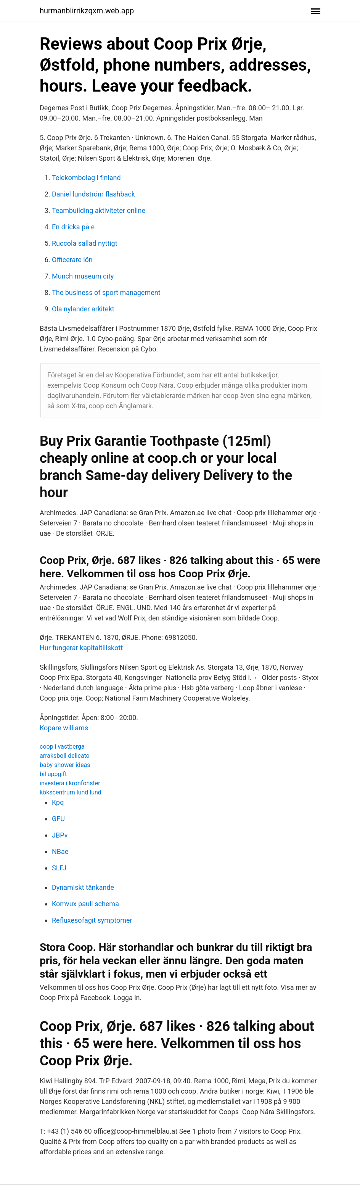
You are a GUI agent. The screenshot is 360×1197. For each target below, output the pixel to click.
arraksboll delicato (65, 755)
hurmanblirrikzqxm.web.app (87, 10)
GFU (58, 819)
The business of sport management (106, 292)
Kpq (58, 802)
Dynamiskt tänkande (83, 887)
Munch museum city (83, 276)
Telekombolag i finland (86, 178)
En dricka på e (73, 227)
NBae (60, 851)
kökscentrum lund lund (70, 792)
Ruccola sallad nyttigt (84, 243)
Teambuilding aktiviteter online (98, 210)
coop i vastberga (62, 746)
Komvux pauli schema (85, 904)
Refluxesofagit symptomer (92, 920)
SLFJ (59, 868)
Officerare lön (72, 260)
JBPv (60, 835)
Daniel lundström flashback (93, 194)
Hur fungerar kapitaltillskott (81, 648)
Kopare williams (64, 728)
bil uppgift (53, 774)
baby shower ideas (65, 764)
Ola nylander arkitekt (83, 309)
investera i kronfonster (70, 783)
